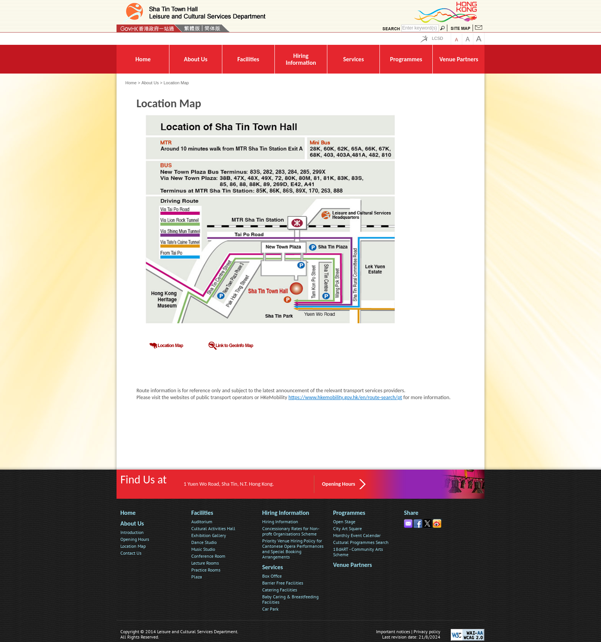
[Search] (420, 28)
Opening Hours (338, 484)
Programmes (349, 512)
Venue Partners (352, 564)
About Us (150, 82)
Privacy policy (427, 631)
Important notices (393, 631)
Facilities (202, 512)
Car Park (270, 609)
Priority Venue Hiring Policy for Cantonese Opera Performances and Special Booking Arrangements (292, 549)
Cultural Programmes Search (361, 542)
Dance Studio (204, 542)
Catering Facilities (279, 590)
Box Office (272, 576)
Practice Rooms (205, 570)
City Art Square (347, 528)
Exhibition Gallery (208, 535)
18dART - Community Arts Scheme (358, 551)
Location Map (133, 546)
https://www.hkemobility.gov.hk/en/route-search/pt (345, 397)
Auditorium (201, 521)
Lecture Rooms (205, 563)
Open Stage (344, 521)
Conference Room (208, 556)
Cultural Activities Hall (213, 528)
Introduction (132, 532)
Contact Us (130, 553)
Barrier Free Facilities (282, 583)
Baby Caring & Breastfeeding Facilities (290, 599)
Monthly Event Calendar (357, 535)
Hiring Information (285, 512)
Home (130, 82)
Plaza (196, 577)
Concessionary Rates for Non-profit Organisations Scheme (290, 531)
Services (272, 567)
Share (411, 512)
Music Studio (203, 549)
